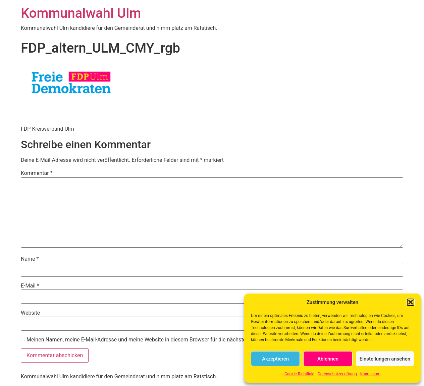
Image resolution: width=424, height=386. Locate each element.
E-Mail (30, 285)
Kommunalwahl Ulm (81, 13)
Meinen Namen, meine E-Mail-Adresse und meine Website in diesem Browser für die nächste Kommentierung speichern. (169, 339)
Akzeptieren (275, 359)
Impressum (370, 374)
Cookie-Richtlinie (299, 374)
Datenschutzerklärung (337, 374)
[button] (410, 302)
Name (30, 259)
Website (30, 313)
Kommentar (37, 173)
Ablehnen (327, 359)
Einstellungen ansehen (385, 359)
